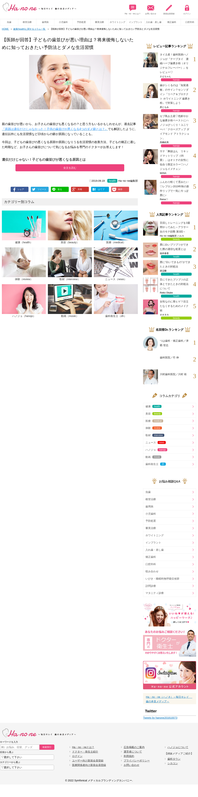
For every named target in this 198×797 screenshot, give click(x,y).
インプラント (135, 22)
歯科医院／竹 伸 (169, 357)
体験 (153, 427)
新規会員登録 (169, 9)
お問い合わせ (150, 9)
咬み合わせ (152, 571)
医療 (154, 420)
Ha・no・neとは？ (133, 9)
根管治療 (27, 22)
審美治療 (99, 22)
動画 (153, 457)
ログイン (187, 9)
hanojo (176, 79)
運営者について (133, 751)
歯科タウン (173, 758)
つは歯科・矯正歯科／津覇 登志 (174, 343)
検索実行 (46, 747)
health (112, 180)
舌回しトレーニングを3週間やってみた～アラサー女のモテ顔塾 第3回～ (175, 227)
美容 (153, 413)
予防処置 (81, 22)
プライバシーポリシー (137, 760)
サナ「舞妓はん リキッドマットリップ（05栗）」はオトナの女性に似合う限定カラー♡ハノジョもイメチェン (174, 160)
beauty (176, 239)
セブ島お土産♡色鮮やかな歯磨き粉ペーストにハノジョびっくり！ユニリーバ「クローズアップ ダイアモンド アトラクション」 (174, 127)
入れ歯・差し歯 (153, 22)
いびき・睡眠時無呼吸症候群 (162, 578)
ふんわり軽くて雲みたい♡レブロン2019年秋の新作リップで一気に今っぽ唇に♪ (174, 188)
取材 (154, 435)
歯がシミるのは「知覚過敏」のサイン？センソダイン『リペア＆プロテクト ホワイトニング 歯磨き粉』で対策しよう (175, 94)
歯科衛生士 (155, 464)
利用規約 (129, 756)
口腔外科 (150, 564)
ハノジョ (156, 449)
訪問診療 (150, 585)
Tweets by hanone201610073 (160, 717)
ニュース (155, 442)
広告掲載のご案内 (134, 747)
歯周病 (45, 22)
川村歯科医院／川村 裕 (173, 374)
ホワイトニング (117, 22)
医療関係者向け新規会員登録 (89, 765)
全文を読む (69, 167)
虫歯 (9, 22)
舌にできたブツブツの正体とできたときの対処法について (174, 284)
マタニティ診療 (154, 592)
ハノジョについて (177, 747)
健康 (153, 406)
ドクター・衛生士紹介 (85, 751)
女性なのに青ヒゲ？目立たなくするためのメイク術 (174, 306)
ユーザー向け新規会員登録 (87, 760)
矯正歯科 (171, 22)
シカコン (172, 763)
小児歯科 (63, 22)
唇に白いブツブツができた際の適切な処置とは (174, 247)
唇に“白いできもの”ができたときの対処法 (175, 264)
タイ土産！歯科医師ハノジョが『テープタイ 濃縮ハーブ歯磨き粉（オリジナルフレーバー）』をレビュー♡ (174, 63)
